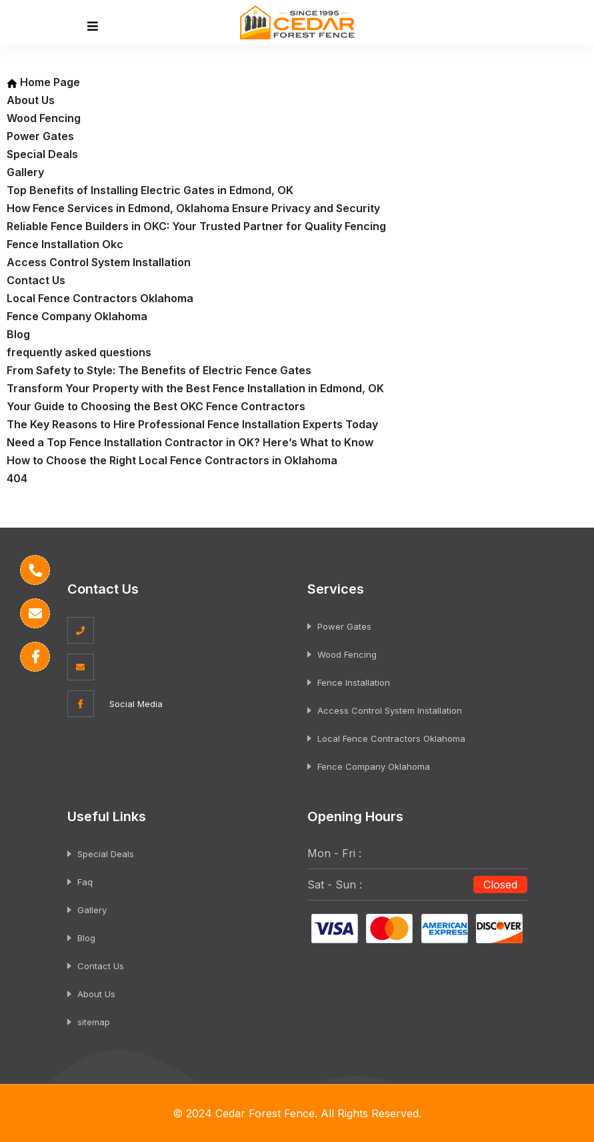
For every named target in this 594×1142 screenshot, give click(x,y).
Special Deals (42, 154)
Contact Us (36, 280)
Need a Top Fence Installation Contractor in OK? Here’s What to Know (190, 442)
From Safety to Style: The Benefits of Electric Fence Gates (159, 370)
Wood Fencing (44, 118)
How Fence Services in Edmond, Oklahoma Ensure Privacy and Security (193, 208)
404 (17, 478)
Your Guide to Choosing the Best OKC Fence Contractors (156, 406)
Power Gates (40, 136)
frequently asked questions (79, 352)
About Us (31, 100)
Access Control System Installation (99, 262)
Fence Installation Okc (65, 244)
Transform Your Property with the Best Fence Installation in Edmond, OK (195, 388)
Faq (85, 882)
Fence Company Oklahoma (77, 316)
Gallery (25, 172)
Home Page (43, 82)
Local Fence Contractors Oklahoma (100, 298)
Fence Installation (353, 682)
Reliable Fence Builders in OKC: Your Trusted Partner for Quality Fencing (196, 226)
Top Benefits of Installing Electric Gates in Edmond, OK (150, 190)
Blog (18, 334)
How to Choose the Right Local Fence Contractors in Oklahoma (172, 460)
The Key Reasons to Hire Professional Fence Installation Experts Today (192, 424)
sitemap (93, 1022)
